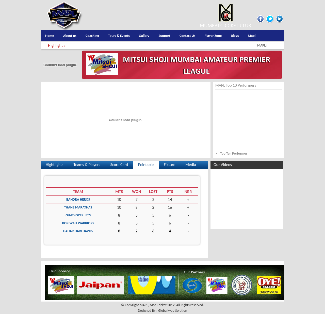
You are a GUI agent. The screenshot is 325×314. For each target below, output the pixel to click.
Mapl (251, 36)
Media (190, 164)
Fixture (169, 164)
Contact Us (188, 36)
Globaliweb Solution (172, 310)
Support (164, 36)
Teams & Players (87, 164)
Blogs (235, 36)
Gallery (144, 36)
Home (49, 36)
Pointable (146, 164)
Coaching (92, 36)
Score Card (119, 164)
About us (69, 36)
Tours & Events (119, 36)
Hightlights (54, 164)
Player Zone (213, 36)
